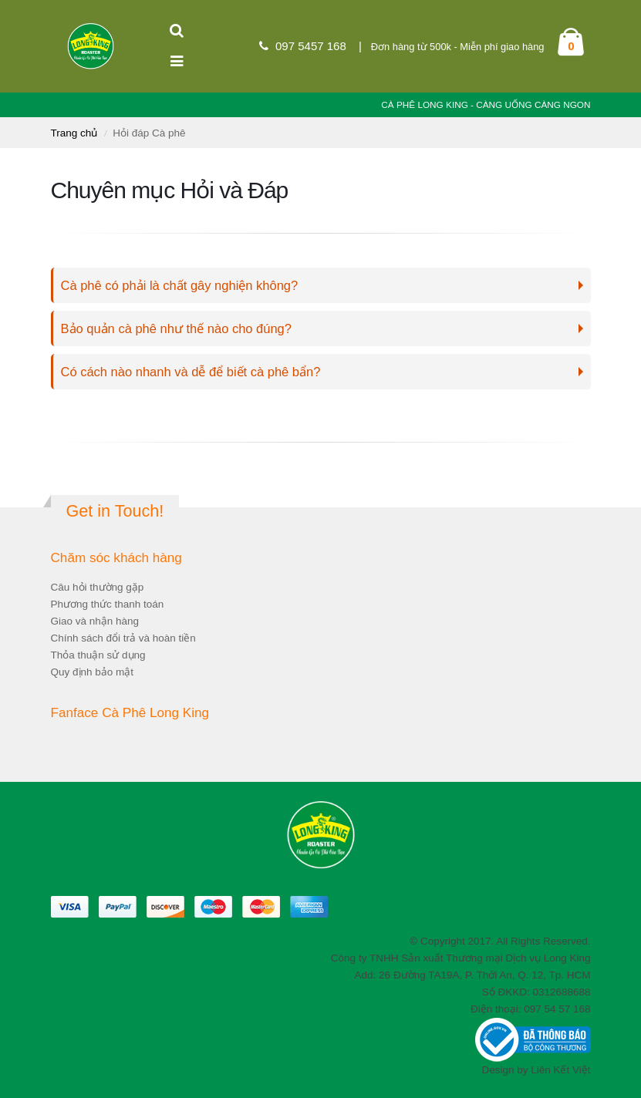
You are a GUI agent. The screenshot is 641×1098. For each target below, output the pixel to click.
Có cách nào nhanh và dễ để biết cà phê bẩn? (191, 372)
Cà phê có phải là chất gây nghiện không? (180, 285)
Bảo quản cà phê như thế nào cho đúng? (176, 328)
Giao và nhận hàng (95, 621)
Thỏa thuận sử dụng (98, 655)
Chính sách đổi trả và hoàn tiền (123, 638)
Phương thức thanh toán (107, 604)
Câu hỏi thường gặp (97, 587)
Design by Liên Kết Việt (535, 1070)
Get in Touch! (115, 510)
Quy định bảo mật (92, 672)
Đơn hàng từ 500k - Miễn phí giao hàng (458, 46)
